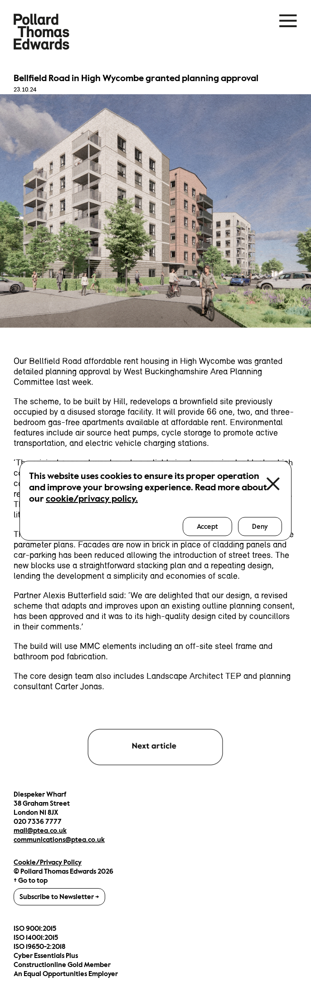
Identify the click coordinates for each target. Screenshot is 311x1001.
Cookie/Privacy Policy (48, 862)
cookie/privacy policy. (92, 498)
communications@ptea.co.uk (59, 839)
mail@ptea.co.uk (40, 830)
